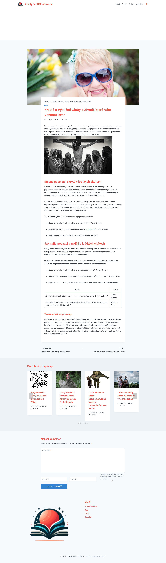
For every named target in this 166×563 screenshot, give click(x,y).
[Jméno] (54, 479)
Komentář (46, 450)
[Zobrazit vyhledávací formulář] (147, 4)
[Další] (135, 396)
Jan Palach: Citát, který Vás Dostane (61, 350)
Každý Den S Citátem (53, 120)
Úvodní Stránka (91, 506)
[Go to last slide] (31, 396)
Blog (46, 105)
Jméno (45, 479)
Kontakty (139, 4)
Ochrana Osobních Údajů (96, 556)
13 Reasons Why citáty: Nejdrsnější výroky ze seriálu (126, 395)
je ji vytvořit (90, 229)
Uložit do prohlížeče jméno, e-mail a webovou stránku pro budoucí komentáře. (112, 477)
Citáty (124, 4)
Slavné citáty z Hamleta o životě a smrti (105, 350)
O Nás (131, 4)
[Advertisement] (83, 24)
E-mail (74, 479)
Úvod (118, 4)
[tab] (78, 423)
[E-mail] (83, 479)
